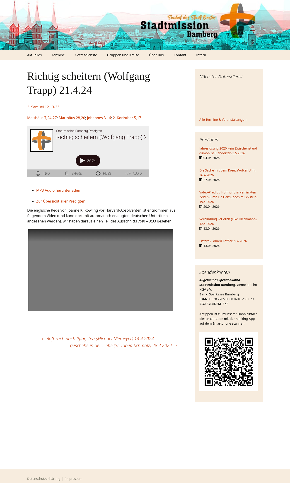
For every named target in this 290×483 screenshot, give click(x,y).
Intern (201, 55)
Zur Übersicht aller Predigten (60, 201)
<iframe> (228, 99)
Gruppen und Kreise (123, 55)
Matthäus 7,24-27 (42, 117)
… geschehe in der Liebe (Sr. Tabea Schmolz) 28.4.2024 (122, 345)
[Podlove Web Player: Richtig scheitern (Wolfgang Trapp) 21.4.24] (102, 154)
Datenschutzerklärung (43, 478)
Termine (58, 55)
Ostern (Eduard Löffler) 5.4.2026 (223, 241)
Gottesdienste (86, 55)
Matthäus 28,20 (72, 117)
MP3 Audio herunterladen (58, 190)
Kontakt (180, 55)
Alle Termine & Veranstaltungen (222, 119)
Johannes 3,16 (99, 117)
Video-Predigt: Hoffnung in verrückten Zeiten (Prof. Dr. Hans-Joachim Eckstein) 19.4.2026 (228, 197)
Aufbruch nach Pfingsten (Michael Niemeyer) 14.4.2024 (97, 339)
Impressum (73, 478)
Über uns (156, 55)
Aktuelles (34, 55)
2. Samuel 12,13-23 (43, 106)
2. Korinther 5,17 (127, 117)
